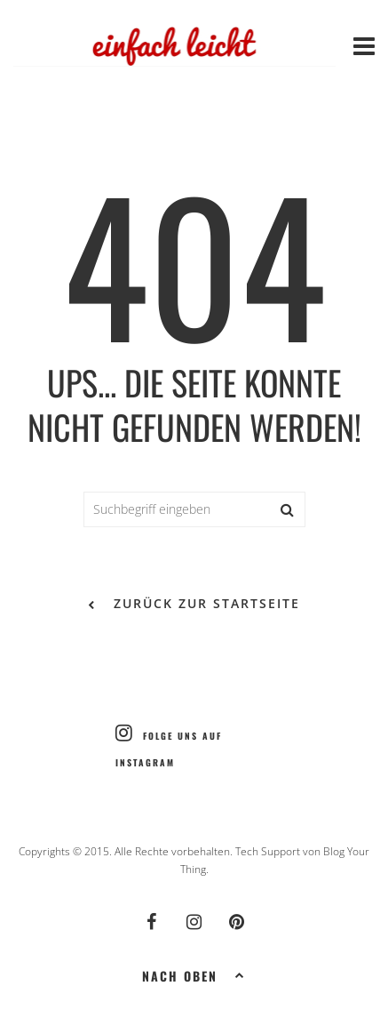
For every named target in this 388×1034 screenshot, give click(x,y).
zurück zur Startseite (194, 604)
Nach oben (194, 974)
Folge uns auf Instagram (168, 746)
